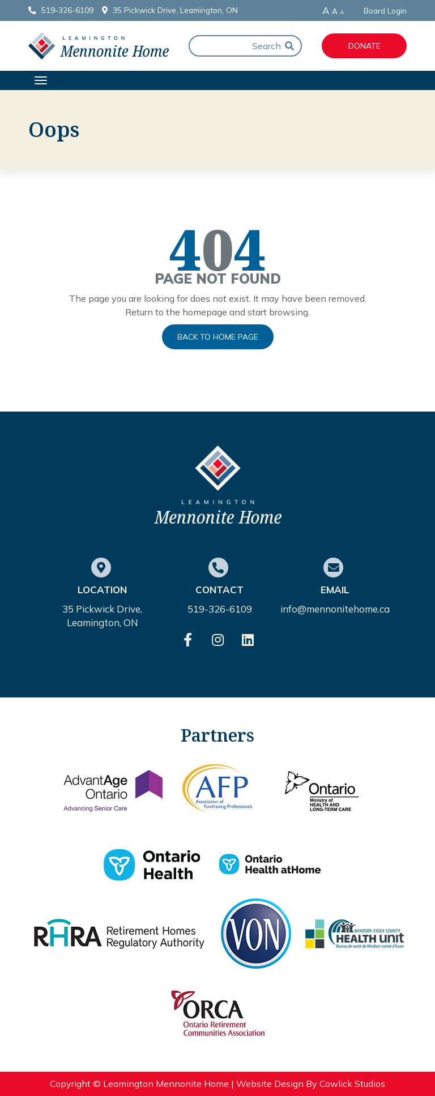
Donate (364, 46)
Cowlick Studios (352, 1083)
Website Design (270, 1083)
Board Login (385, 11)
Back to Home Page (217, 337)
